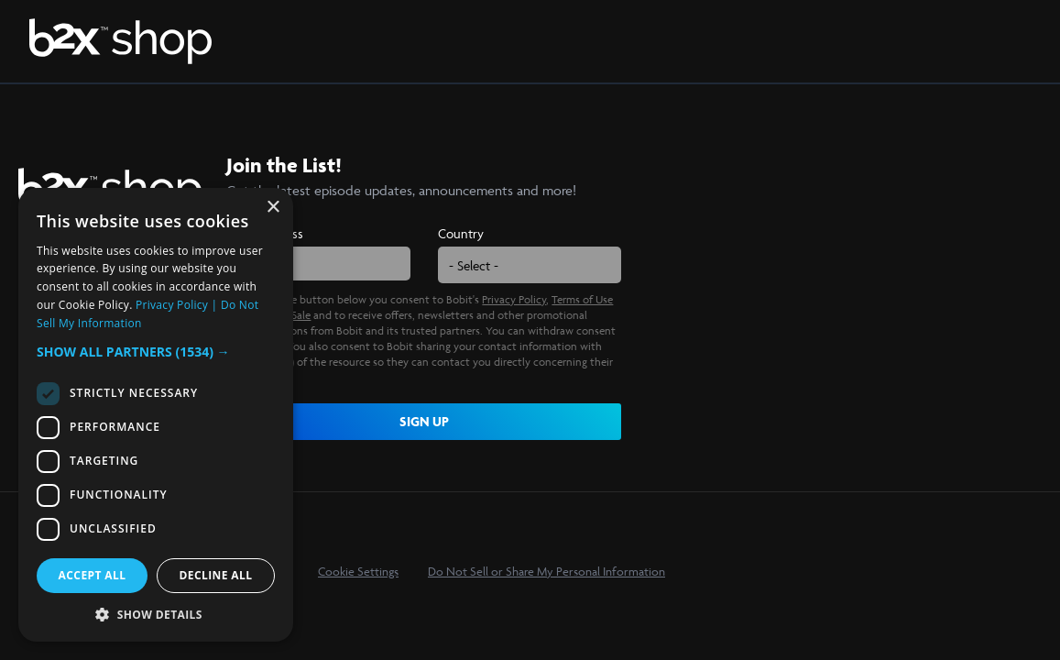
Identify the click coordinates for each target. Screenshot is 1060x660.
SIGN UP (424, 421)
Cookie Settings (358, 571)
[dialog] (155, 415)
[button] (156, 351)
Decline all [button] (216, 575)
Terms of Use (582, 299)
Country (461, 233)
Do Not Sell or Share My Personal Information (546, 571)
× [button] (272, 207)
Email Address (264, 233)
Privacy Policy (514, 299)
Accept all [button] (92, 575)
